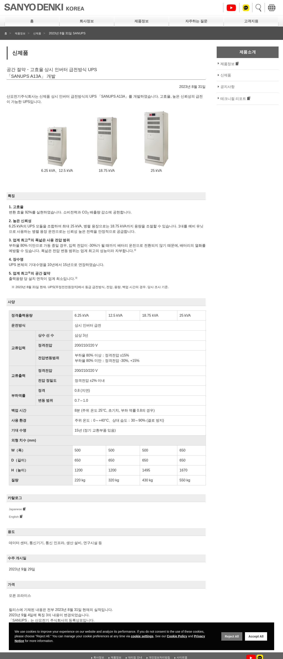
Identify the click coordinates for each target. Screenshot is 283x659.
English (14, 517)
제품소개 (247, 52)
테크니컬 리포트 (233, 99)
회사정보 (87, 21)
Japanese (16, 509)
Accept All (256, 636)
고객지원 (251, 21)
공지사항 (227, 87)
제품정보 (141, 21)
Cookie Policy (177, 636)
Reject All (232, 636)
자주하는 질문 (196, 21)
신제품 (40, 33)
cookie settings (142, 636)
